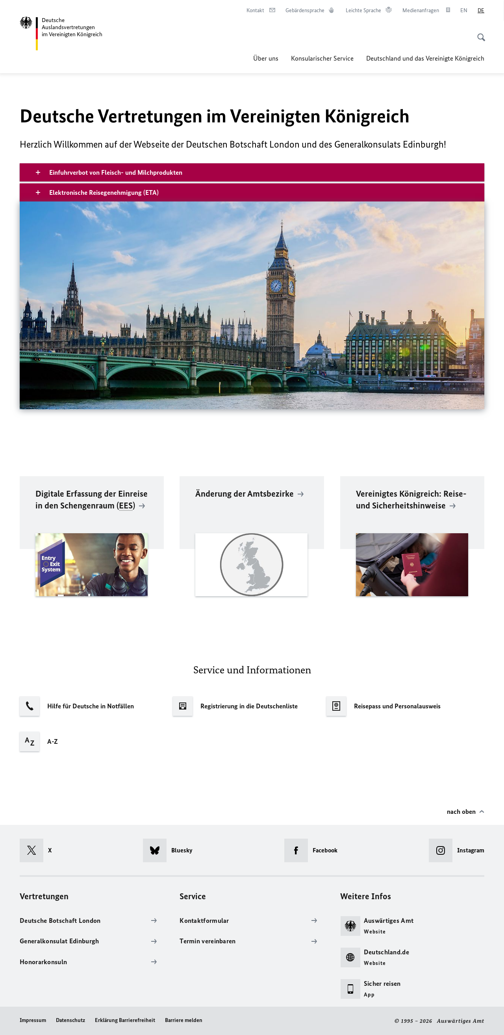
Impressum (33, 1020)
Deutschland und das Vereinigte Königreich (425, 58)
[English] (463, 11)
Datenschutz (70, 1020)
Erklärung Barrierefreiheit (125, 1020)
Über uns (265, 58)
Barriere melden (183, 1020)
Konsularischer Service (322, 58)
